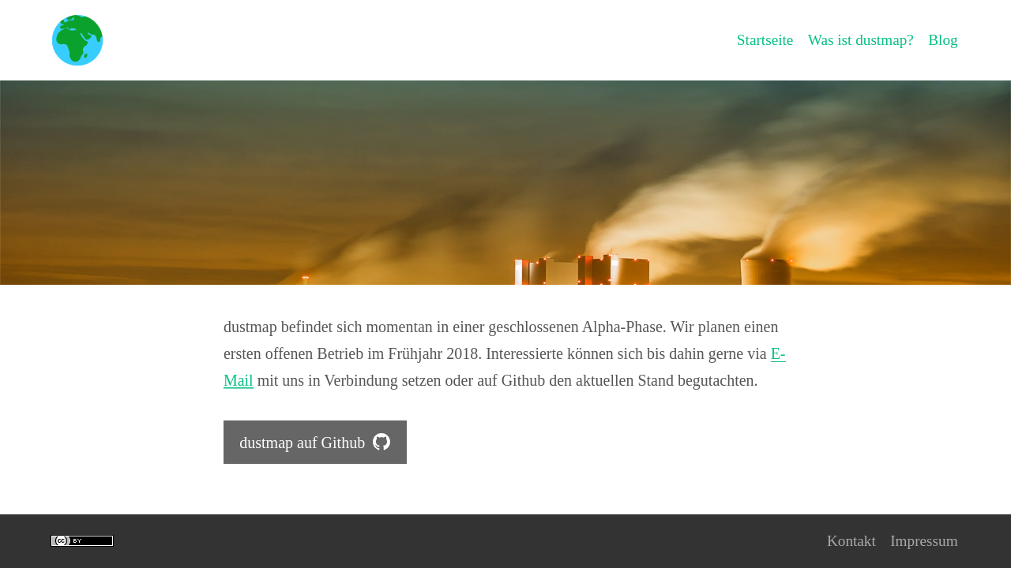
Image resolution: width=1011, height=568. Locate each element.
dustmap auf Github (314, 442)
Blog (942, 40)
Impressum (923, 541)
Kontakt (847, 541)
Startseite (758, 40)
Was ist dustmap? (857, 40)
